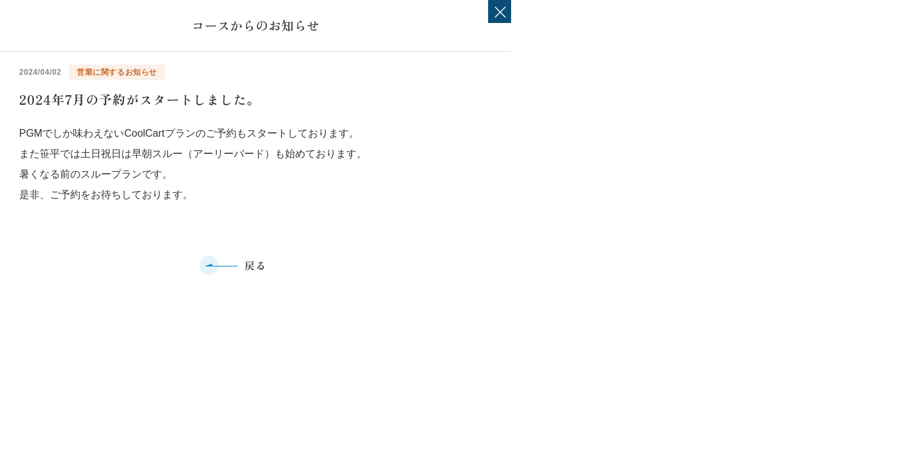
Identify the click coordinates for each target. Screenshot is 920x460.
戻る (255, 265)
